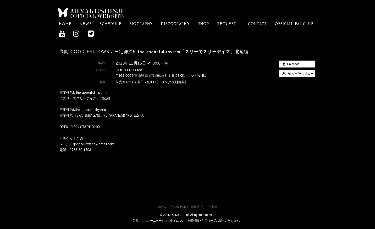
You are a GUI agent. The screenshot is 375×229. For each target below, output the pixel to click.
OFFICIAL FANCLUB (294, 24)
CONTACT (257, 24)
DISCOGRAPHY (175, 24)
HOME (65, 24)
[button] (297, 73)
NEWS (85, 24)
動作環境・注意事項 (204, 206)
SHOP (203, 24)
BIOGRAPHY (141, 24)
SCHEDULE (110, 24)
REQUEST (228, 24)
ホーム (162, 206)
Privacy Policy (179, 206)
